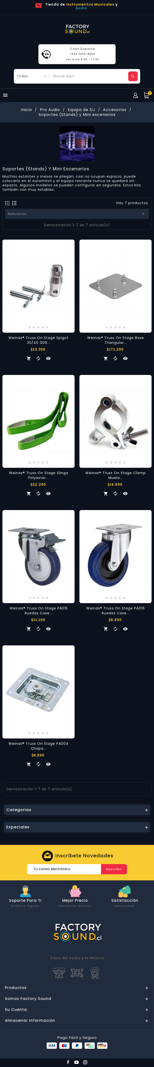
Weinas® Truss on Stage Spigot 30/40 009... (38, 340)
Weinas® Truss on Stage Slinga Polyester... (38, 475)
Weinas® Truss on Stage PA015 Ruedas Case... (38, 611)
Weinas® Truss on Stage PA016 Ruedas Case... (115, 611)
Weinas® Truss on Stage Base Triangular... (115, 340)
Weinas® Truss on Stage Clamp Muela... (115, 475)
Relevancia (77, 214)
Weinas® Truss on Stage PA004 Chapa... (38, 746)
